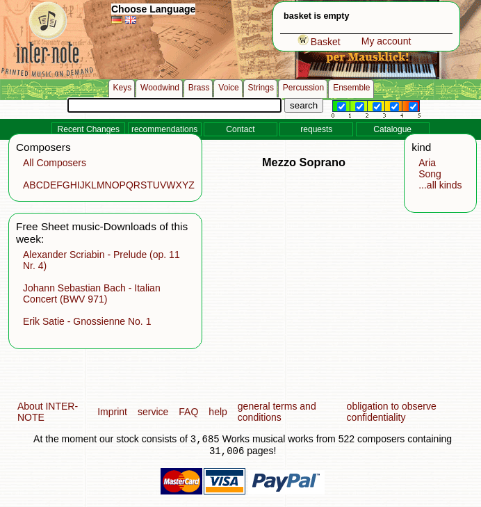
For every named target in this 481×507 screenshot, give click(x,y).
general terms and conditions (277, 412)
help (218, 411)
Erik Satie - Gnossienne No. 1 (87, 321)
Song (429, 173)
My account (386, 41)
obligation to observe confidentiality (392, 412)
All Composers (54, 162)
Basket (319, 41)
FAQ (188, 411)
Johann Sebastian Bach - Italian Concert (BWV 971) (92, 293)
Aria (427, 162)
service (153, 411)
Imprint (112, 411)
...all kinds (440, 185)
